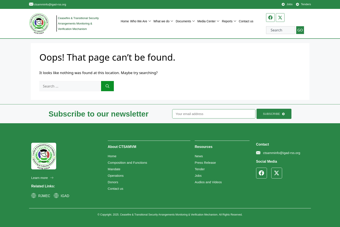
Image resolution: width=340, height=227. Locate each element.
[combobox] (280, 30)
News (199, 156)
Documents (185, 21)
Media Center (208, 21)
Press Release (205, 162)
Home (125, 21)
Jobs (198, 175)
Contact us (246, 21)
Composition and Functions (127, 162)
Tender (200, 169)
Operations (116, 175)
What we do (163, 21)
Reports (229, 21)
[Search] (107, 86)
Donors (113, 182)
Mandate (114, 169)
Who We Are (140, 21)
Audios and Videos (208, 182)
